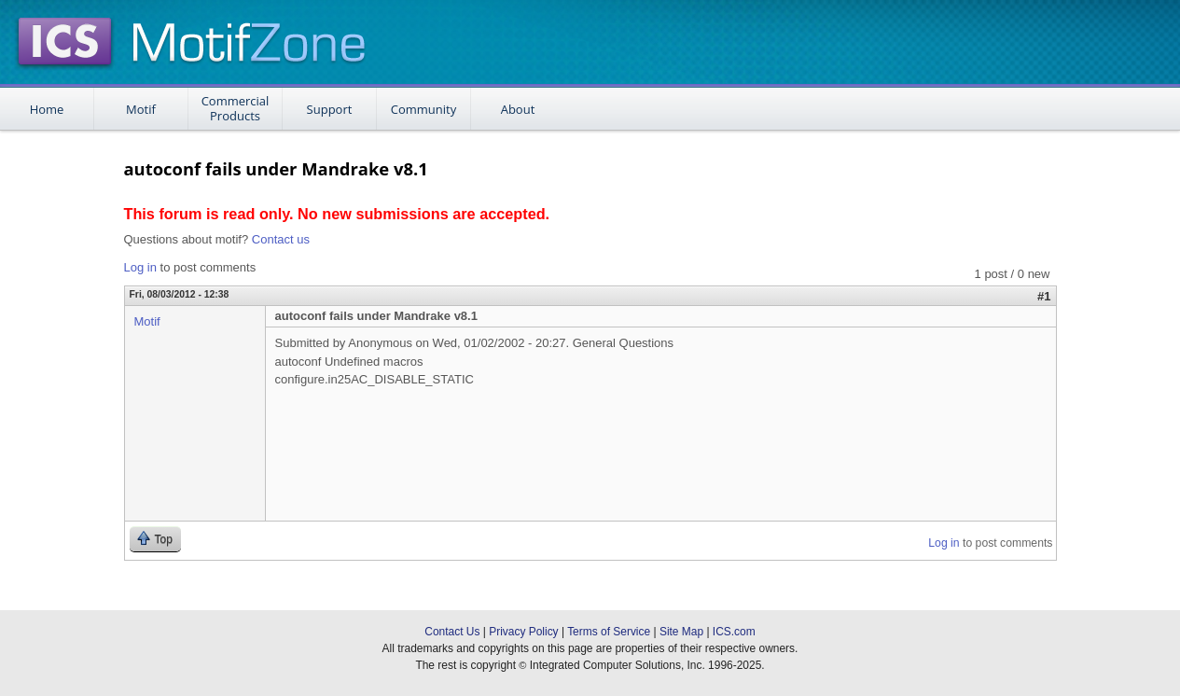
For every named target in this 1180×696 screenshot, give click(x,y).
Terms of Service (608, 631)
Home (47, 109)
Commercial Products (235, 108)
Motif (141, 109)
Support (330, 109)
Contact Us (451, 631)
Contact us (281, 239)
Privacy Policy (523, 631)
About (518, 109)
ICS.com (734, 631)
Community (423, 109)
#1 (1043, 296)
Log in (140, 267)
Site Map (681, 631)
